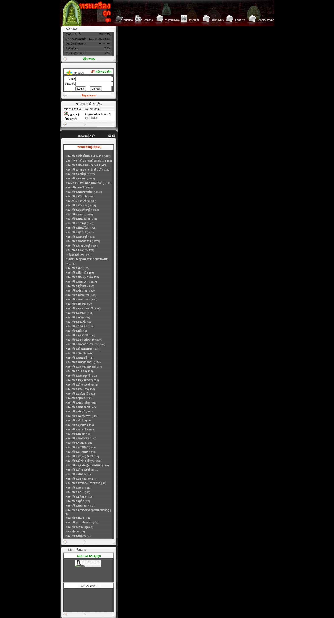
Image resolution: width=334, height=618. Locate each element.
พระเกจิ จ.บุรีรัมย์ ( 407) (80, 232)
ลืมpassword (88, 95)
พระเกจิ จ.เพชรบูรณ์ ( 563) (81, 375)
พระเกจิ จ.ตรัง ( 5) (76, 330)
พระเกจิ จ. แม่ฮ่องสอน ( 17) (82, 522)
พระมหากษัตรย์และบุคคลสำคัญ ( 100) (88, 183)
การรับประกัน (172, 20)
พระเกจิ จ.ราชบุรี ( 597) (79, 223)
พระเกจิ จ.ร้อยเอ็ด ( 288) (80, 326)
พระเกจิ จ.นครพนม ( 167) (81, 438)
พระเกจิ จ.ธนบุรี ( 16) (78, 322)
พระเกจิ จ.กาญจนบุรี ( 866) (82, 245)
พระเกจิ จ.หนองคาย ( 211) (81, 218)
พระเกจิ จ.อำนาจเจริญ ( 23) (82, 469)
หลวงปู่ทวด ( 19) (75, 531)
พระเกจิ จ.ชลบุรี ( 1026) (80, 353)
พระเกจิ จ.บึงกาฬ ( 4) (78, 536)
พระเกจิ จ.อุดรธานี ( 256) (80, 335)
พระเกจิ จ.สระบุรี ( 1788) (80, 196)
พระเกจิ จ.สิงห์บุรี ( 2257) (80, 174)
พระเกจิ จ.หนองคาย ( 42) (81, 407)
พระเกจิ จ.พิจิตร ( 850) (79, 304)
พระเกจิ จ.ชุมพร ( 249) (79, 398)
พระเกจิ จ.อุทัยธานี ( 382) (81, 393)
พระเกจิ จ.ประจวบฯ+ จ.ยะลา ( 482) (86, 165)
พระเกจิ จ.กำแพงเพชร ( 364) (82, 348)
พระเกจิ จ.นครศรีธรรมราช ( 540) (85, 344)
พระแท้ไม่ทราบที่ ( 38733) (81, 201)
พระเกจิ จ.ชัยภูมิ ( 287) (79, 411)
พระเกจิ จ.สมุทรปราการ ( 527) (84, 339)
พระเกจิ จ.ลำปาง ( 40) (79, 420)
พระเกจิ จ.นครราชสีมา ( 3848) (84, 192)
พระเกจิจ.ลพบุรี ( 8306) (79, 187)
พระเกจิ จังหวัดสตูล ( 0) (79, 527)
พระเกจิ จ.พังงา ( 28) (78, 518)
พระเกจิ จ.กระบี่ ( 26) (78, 492)
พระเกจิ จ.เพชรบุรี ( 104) (80, 236)
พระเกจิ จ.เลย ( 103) (77, 268)
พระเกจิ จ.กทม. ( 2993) (79, 214)
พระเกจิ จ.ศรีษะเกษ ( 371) (81, 295)
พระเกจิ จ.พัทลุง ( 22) (78, 474)
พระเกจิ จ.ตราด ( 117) (78, 487)
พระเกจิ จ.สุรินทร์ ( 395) (80, 425)
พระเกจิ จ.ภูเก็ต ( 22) (78, 501)
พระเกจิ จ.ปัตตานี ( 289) (80, 272)
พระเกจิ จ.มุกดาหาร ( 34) (81, 505)
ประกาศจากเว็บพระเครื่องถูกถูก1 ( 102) (89, 160)
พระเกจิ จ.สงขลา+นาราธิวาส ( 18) (86, 483)
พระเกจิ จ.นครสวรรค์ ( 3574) (83, 241)
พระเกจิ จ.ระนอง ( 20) (79, 443)
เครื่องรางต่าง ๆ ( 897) (78, 254)
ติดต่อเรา (240, 20)
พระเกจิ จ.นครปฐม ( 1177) (81, 281)
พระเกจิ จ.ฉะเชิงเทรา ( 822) (82, 416)
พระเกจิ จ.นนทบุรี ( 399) (80, 357)
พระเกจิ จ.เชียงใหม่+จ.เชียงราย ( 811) (88, 156)
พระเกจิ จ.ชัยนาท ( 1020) (81, 290)
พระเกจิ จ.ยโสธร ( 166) (79, 496)
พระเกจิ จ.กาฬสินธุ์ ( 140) (81, 447)
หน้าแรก (128, 20)
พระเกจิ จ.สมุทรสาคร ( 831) (82, 380)
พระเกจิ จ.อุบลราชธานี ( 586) (83, 308)
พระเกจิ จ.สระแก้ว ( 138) (80, 389)
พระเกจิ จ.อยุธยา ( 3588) (80, 178)
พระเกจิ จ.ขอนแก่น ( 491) (81, 402)
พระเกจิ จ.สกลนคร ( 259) (81, 451)
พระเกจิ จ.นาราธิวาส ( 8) (80, 429)
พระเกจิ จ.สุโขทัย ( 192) (80, 286)
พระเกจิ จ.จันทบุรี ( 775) (80, 250)
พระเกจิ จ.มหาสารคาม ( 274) (83, 362)
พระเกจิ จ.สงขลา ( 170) (79, 313)
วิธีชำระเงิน (218, 20)
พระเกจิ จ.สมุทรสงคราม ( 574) (84, 366)
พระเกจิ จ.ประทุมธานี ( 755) (82, 277)
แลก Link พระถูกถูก (89, 556)
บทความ (148, 20)
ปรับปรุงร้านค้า (266, 20)
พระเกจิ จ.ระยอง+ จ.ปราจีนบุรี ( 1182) (88, 169)
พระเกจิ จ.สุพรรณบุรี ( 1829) (82, 209)
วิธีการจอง (89, 59)
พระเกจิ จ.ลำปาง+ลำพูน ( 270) (84, 460)
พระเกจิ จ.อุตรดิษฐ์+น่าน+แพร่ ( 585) (87, 465)
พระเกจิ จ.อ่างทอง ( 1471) (81, 205)
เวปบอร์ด (194, 20)
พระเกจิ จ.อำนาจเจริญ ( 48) (82, 384)
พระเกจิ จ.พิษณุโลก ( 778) (81, 227)
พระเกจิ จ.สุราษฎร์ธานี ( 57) (82, 456)
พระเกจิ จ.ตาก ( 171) (78, 317)
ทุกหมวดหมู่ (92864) (89, 147)
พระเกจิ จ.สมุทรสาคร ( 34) (82, 478)
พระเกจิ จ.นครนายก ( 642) (81, 299)
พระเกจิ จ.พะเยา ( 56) (78, 434)
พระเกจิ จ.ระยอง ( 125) (79, 371)
